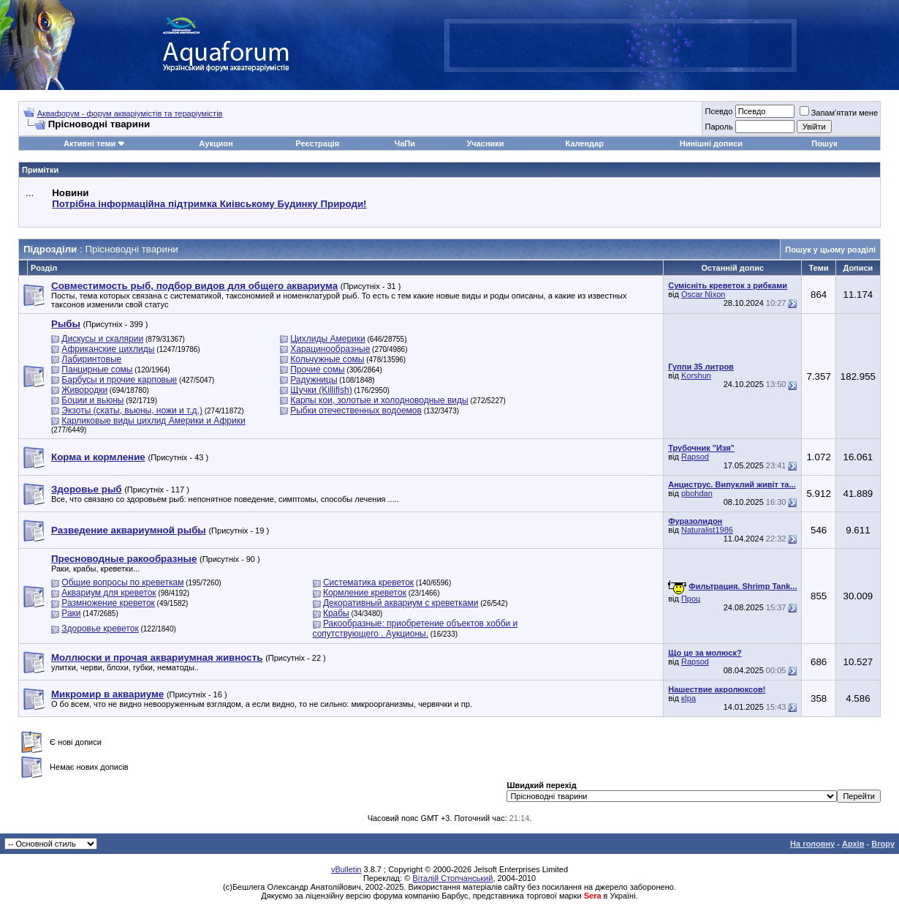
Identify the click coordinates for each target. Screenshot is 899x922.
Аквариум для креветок (108, 593)
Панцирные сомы (96, 369)
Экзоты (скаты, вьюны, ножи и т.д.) (131, 410)
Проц (690, 598)
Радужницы (313, 380)
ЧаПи (405, 143)
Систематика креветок (368, 582)
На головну (812, 843)
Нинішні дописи (711, 143)
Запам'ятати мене (839, 112)
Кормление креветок (364, 593)
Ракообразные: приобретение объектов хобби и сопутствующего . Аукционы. (415, 628)
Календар (585, 143)
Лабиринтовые (91, 359)
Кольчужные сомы (327, 359)
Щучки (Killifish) (321, 390)
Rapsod (695, 456)
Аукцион (215, 143)
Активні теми (89, 143)
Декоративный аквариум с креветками (401, 603)
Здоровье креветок (99, 628)
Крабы (336, 613)
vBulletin (346, 869)
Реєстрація (317, 143)
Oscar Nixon (703, 294)
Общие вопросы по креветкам (122, 582)
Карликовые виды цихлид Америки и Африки (153, 421)
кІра (688, 698)
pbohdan (697, 493)
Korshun (696, 375)
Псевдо (718, 111)
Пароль (718, 126)
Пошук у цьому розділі (830, 249)
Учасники (485, 143)
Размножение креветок (108, 603)
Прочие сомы (317, 369)
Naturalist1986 (707, 529)
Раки (70, 613)
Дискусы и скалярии (102, 339)
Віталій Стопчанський (452, 878)
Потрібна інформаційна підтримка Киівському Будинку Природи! (209, 203)
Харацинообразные (330, 349)
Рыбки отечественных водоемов (356, 410)
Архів (853, 843)
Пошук (824, 143)
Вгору (883, 843)
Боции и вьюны (92, 400)
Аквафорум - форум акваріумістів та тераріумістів (130, 113)
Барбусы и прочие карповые (119, 380)
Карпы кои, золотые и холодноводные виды (379, 400)
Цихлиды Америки (327, 339)
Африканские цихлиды (107, 349)
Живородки (84, 390)
